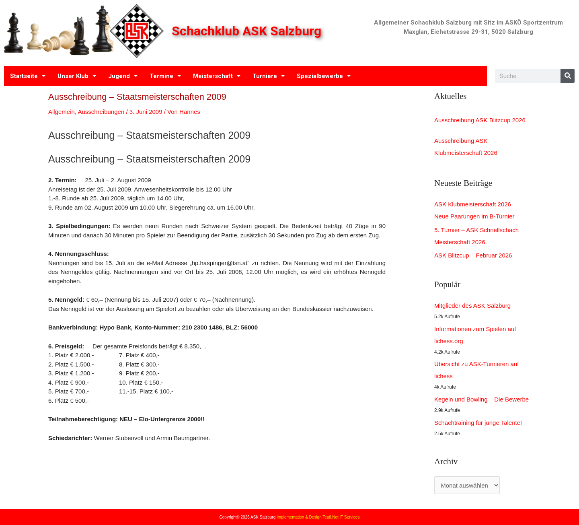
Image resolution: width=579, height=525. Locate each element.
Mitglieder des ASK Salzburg (472, 305)
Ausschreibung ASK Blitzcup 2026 (480, 120)
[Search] (568, 76)
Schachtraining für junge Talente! (478, 422)
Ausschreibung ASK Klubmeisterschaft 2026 (465, 146)
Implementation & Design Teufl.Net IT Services (318, 517)
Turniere (269, 76)
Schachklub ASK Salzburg (247, 31)
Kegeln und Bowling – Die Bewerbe (481, 399)
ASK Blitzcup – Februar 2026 (473, 255)
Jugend (123, 76)
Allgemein (61, 111)
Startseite (27, 76)
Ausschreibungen (101, 111)
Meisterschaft (216, 76)
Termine (165, 76)
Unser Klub (76, 76)
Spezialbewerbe (324, 76)
